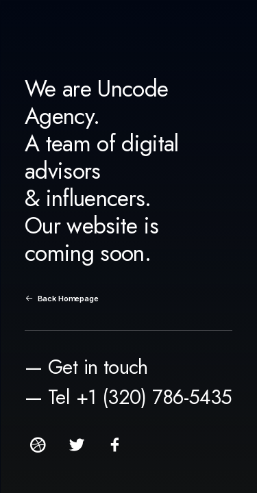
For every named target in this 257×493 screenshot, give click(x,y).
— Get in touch (86, 367)
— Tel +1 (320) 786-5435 (128, 397)
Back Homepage (62, 298)
